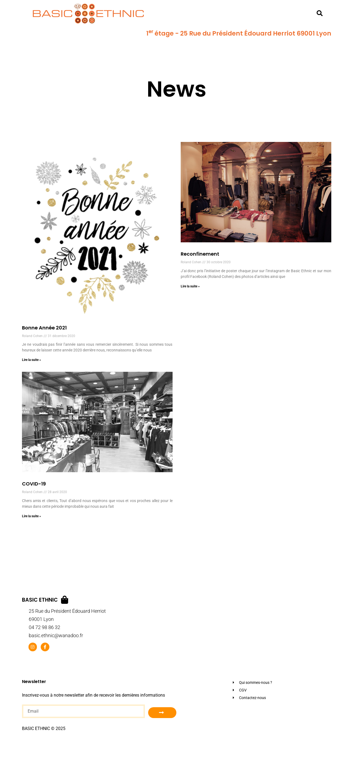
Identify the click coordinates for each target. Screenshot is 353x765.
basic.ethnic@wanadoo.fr (56, 635)
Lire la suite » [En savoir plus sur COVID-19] (31, 516)
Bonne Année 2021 (44, 327)
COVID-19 (34, 483)
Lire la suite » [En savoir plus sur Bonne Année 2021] (31, 360)
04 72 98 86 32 (44, 627)
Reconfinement (200, 253)
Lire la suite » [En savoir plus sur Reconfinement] (190, 286)
